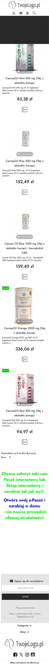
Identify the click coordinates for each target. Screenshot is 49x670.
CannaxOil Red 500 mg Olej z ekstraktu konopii (24, 413)
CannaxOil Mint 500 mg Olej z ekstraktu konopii (24, 80)
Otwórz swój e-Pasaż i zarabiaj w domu (24, 503)
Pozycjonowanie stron (25, 607)
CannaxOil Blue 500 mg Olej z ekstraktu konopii (25, 163)
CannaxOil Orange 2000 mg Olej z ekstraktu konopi (24, 330)
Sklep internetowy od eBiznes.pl (24, 662)
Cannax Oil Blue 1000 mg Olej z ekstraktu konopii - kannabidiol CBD (25, 248)
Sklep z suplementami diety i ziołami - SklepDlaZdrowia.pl (25, 615)
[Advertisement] (24, 30)
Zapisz (25, 596)
